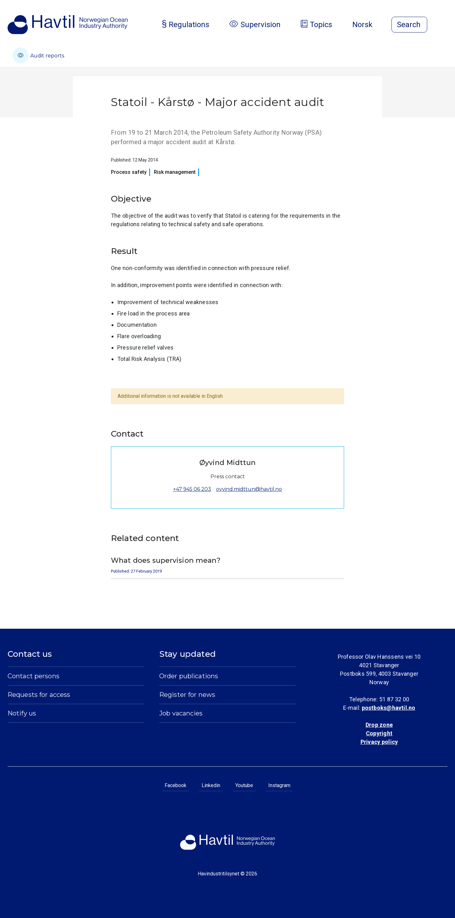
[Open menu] (443, 25)
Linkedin (211, 785)
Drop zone (379, 724)
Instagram (279, 785)
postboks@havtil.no (389, 707)
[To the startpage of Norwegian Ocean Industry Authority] (68, 24)
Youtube (244, 785)
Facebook (175, 785)
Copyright (379, 733)
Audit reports (38, 55)
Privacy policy (379, 742)
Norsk (367, 24)
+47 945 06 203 (192, 489)
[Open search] (409, 24)
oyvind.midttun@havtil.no (249, 489)
